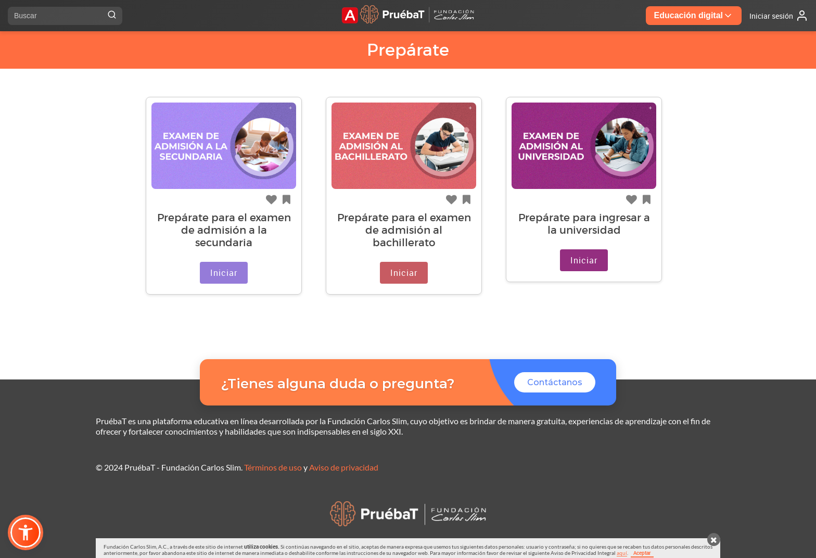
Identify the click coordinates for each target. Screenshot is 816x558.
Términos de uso (273, 467)
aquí (622, 553)
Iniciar (223, 272)
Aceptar (642, 552)
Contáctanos (554, 382)
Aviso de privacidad (343, 467)
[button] (25, 532)
